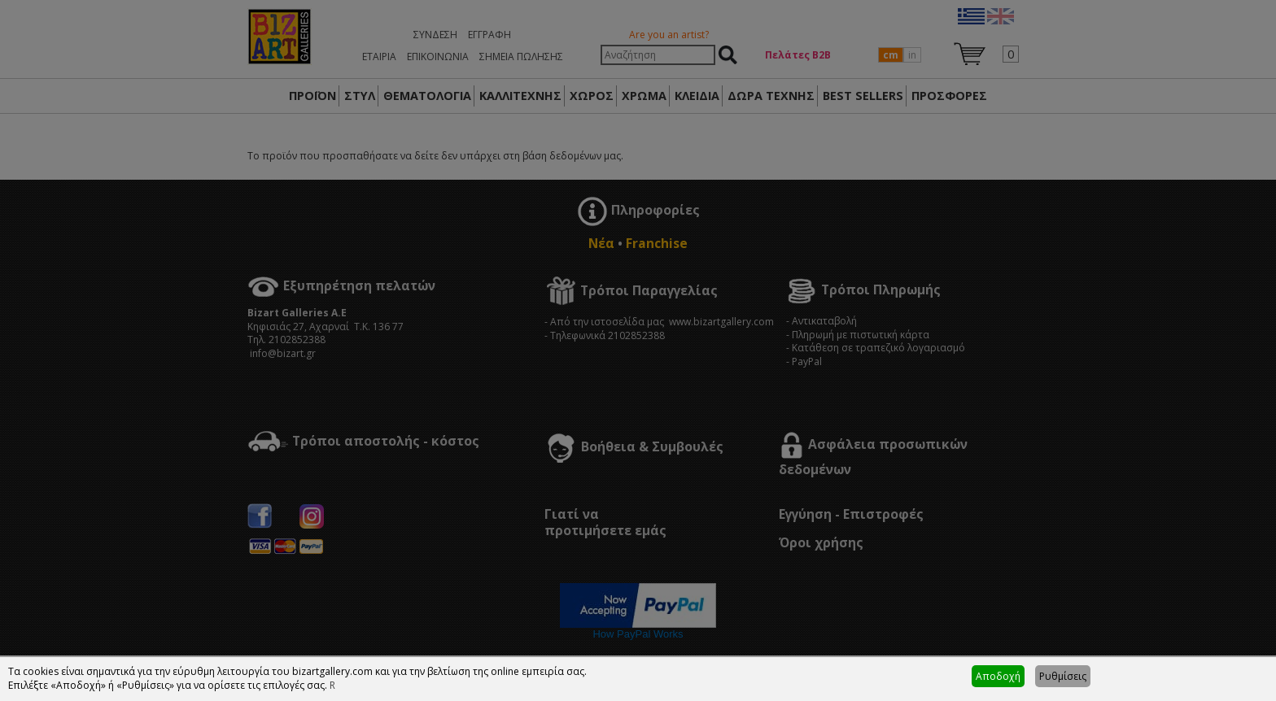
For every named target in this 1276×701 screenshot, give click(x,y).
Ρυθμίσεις (1062, 676)
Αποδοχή (998, 676)
